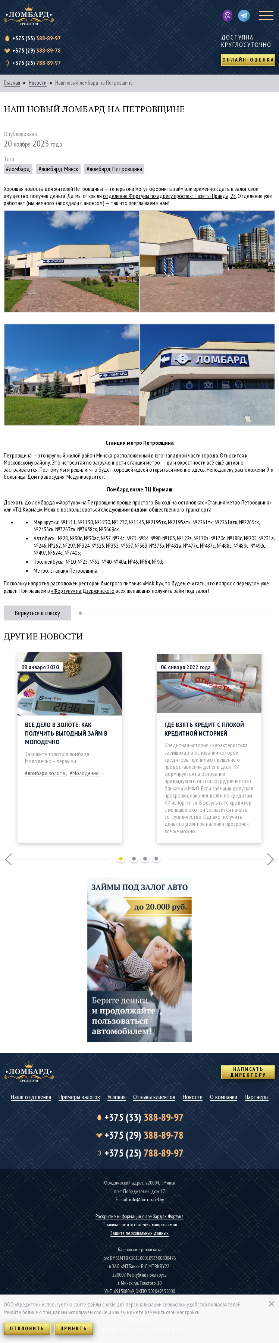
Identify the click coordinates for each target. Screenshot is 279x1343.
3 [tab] (145, 858)
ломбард (19, 168)
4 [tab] (156, 858)
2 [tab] (134, 858)
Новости (38, 82)
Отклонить (27, 1328)
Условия (116, 1097)
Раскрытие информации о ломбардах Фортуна (139, 1216)
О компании (223, 1097)
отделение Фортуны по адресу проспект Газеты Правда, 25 (169, 195)
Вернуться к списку (37, 612)
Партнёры (257, 1097)
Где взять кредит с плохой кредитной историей (204, 728)
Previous (8, 859)
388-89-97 (36, 38)
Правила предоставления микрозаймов (140, 1224)
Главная (12, 82)
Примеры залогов (79, 1097)
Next (270, 859)
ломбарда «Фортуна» (56, 502)
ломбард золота (46, 773)
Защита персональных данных (139, 1233)
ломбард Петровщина (116, 168)
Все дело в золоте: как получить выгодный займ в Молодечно (66, 733)
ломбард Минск (59, 168)
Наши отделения (31, 1097)
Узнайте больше (21, 1312)
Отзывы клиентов (154, 1097)
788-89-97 (36, 63)
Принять (73, 1328)
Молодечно (85, 773)
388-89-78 (36, 50)
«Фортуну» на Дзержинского (83, 590)
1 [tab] (121, 858)
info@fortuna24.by (146, 1199)
